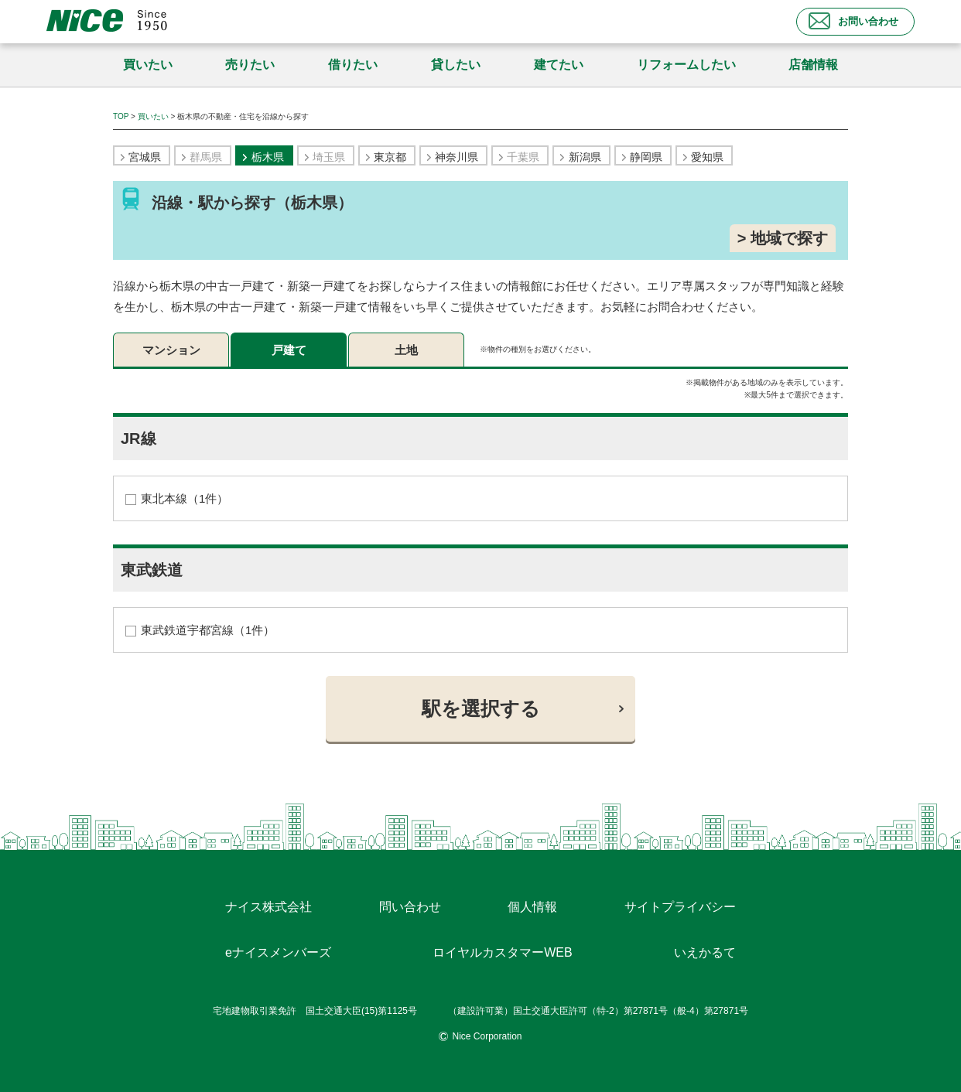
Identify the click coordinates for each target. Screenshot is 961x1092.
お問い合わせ (853, 20)
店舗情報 (813, 64)
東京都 (390, 157)
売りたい (250, 64)
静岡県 (646, 157)
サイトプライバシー (680, 906)
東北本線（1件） (184, 498)
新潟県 (585, 157)
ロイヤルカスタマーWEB (502, 952)
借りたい (353, 64)
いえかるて (705, 952)
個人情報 (532, 906)
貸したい (455, 64)
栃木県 (267, 157)
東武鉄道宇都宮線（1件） (208, 629)
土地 (406, 350)
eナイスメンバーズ (278, 952)
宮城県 (144, 157)
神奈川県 (456, 157)
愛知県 (707, 157)
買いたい (148, 64)
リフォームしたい (686, 64)
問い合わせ (410, 906)
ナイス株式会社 (268, 906)
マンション (171, 350)
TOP (120, 116)
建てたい (558, 64)
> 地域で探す (782, 238)
